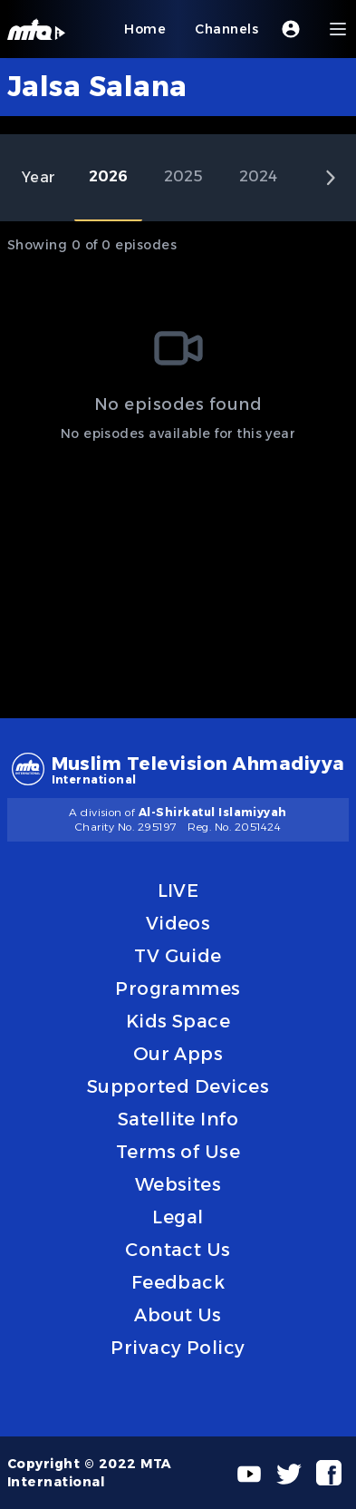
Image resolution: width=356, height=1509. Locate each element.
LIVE (178, 890)
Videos (178, 923)
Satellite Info (178, 1119)
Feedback (178, 1282)
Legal (177, 1217)
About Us (178, 1315)
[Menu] (338, 29)
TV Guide (178, 956)
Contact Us (178, 1250)
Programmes (178, 988)
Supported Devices (178, 1086)
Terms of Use (178, 1152)
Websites (178, 1184)
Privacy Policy (178, 1347)
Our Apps (178, 1054)
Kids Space (178, 1021)
